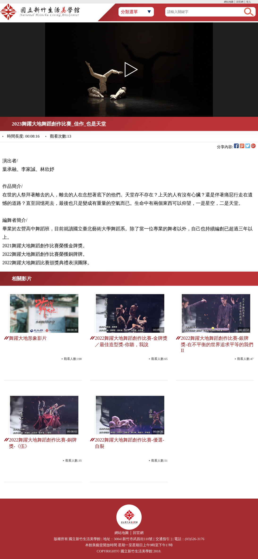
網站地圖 (228, 1)
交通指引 (163, 539)
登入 (248, 1)
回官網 (239, 1)
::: (222, 2)
